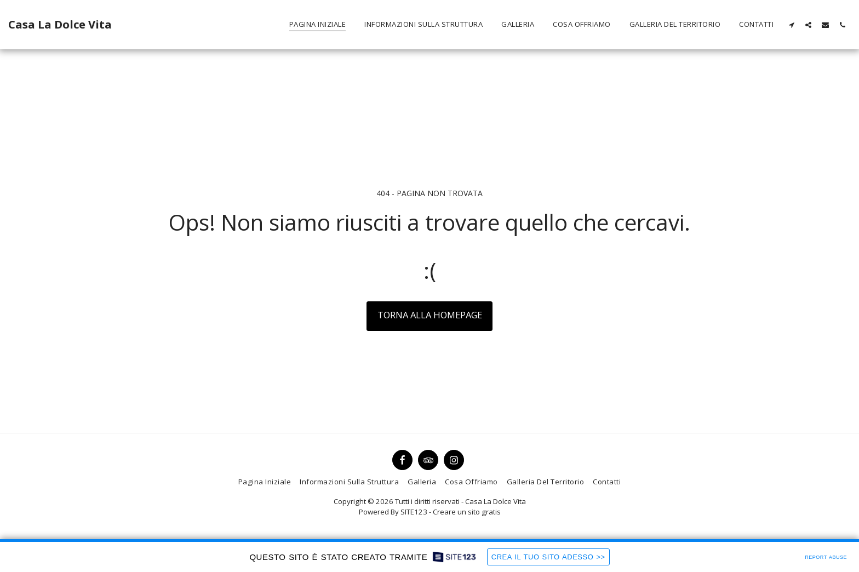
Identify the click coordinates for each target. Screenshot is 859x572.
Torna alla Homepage (429, 314)
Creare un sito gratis (467, 512)
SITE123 (413, 512)
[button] (791, 24)
